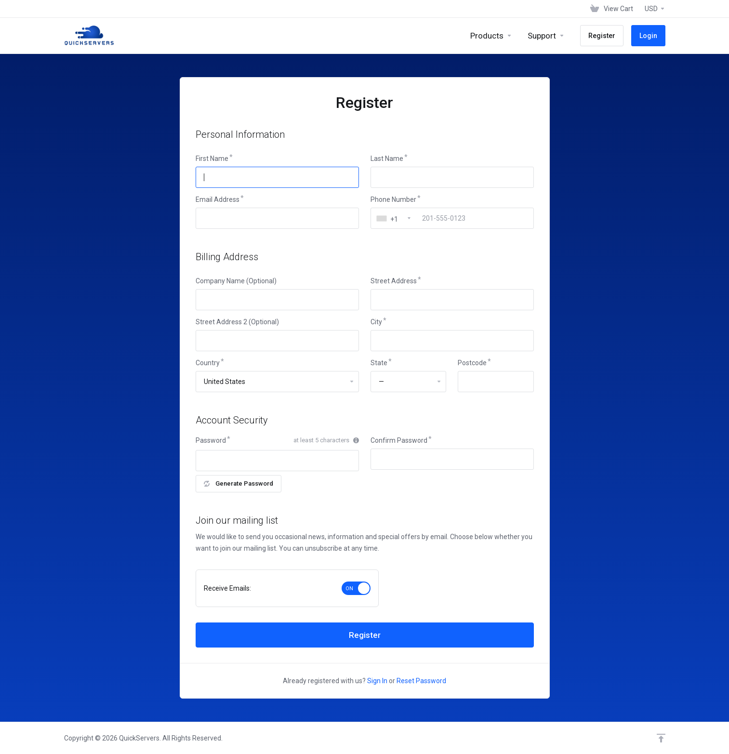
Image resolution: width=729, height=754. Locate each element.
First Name (212, 158)
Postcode (472, 363)
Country (208, 363)
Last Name (387, 158)
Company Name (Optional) (236, 281)
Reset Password (421, 681)
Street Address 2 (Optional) (237, 322)
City (376, 322)
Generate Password (238, 483)
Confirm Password (399, 440)
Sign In (377, 681)
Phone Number (393, 199)
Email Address (217, 199)
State (379, 363)
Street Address (394, 281)
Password (211, 440)
